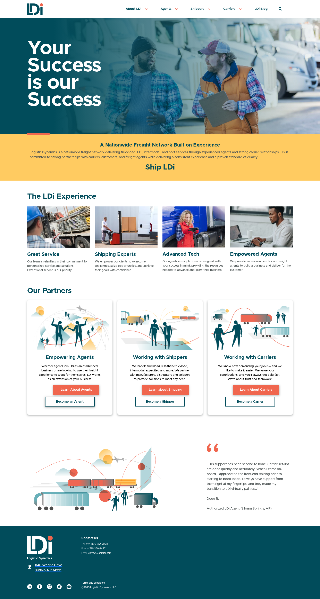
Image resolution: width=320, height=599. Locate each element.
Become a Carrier (250, 401)
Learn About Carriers (250, 389)
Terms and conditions (93, 583)
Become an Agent (70, 401)
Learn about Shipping (160, 389)
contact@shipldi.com (99, 553)
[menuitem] (137, 9)
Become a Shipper (160, 401)
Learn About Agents (69, 389)
